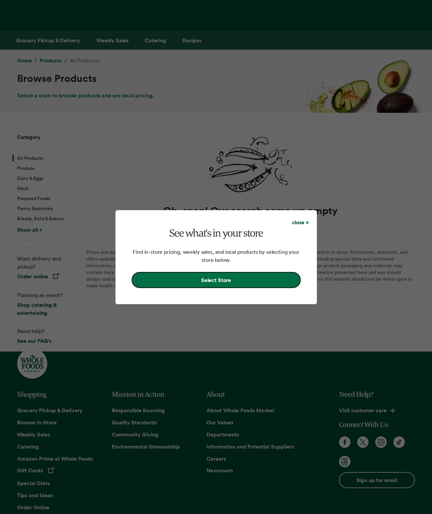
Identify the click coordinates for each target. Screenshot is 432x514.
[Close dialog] (300, 222)
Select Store (216, 280)
